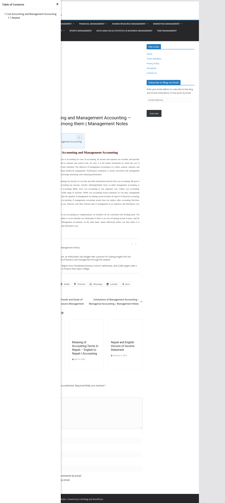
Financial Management (92, 23)
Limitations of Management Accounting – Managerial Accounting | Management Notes (115, 301)
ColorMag (83, 499)
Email (34, 447)
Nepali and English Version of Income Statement (122, 346)
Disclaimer (151, 68)
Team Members (154, 58)
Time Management (167, 30)
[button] (73, 24)
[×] (57, 4)
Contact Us (152, 73)
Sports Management (80, 30)
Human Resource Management (129, 23)
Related (16, 17)
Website (34, 461)
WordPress (98, 499)
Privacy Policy (153, 63)
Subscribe (154, 113)
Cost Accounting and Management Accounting (31, 14)
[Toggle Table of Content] (78, 137)
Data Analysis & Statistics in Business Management (124, 30)
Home (149, 54)
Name (34, 433)
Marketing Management (166, 23)
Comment (36, 394)
